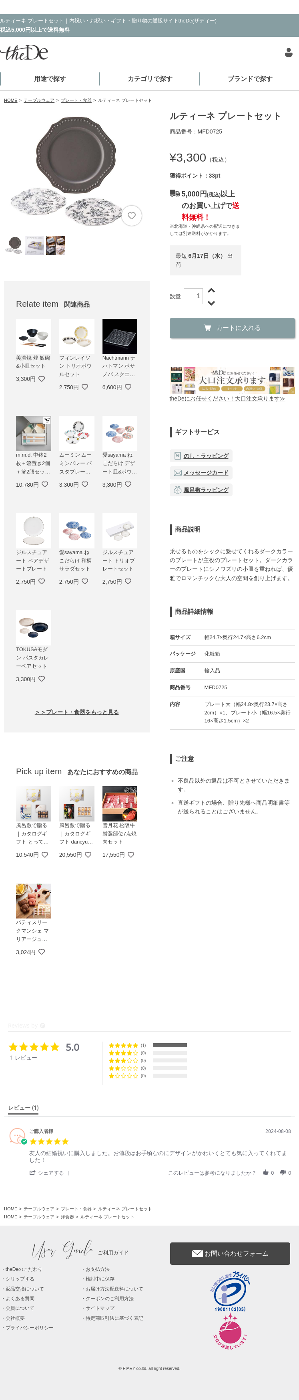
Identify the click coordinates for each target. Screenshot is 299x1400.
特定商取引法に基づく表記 (114, 1318)
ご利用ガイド (81, 1253)
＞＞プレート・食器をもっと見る (77, 712)
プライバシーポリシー (30, 1328)
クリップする (20, 1279)
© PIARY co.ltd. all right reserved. (149, 1368)
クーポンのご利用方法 (110, 1298)
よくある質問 (20, 1298)
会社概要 (15, 1318)
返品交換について (25, 1289)
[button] (50, 1172)
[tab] (23, 1109)
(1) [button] (143, 1045)
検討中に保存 (100, 1279)
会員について (20, 1308)
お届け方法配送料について (114, 1289)
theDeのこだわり (24, 1269)
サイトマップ (100, 1308)
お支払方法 (98, 1269)
